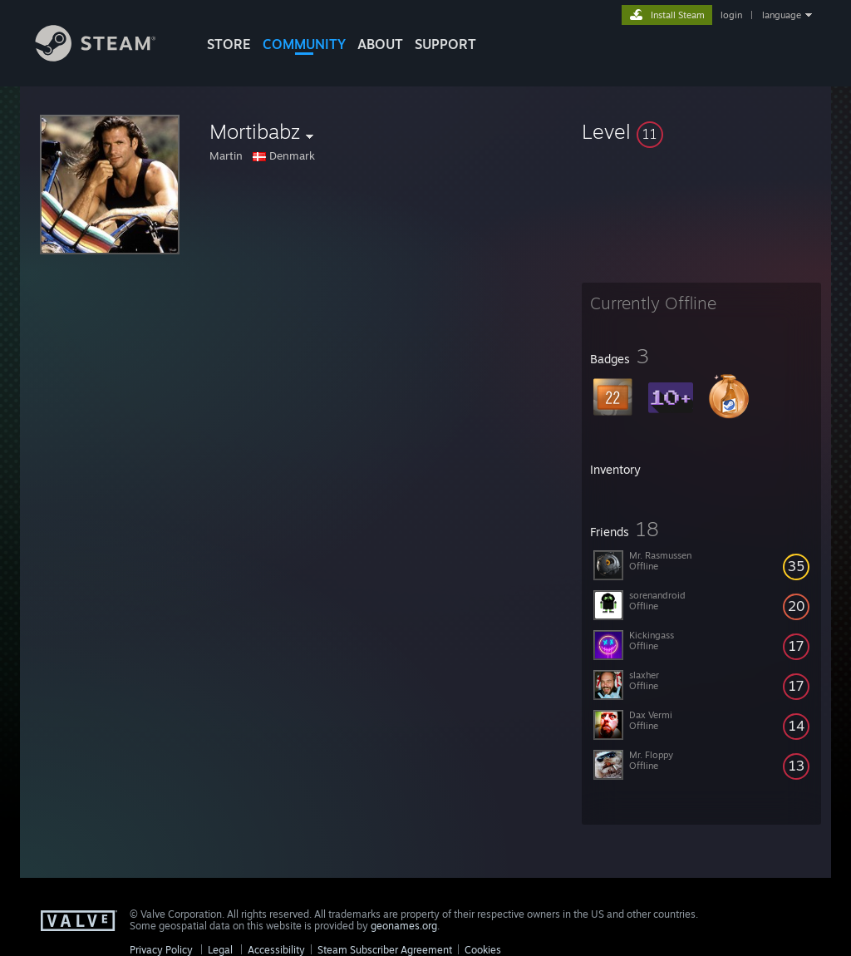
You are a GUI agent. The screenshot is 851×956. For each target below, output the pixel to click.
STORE (229, 44)
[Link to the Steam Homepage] (108, 57)
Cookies (483, 950)
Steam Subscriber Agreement (384, 950)
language (781, 15)
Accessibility (276, 950)
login (731, 15)
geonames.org (404, 925)
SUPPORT (445, 44)
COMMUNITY (304, 44)
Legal (220, 950)
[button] (701, 131)
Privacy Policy (161, 950)
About (380, 44)
